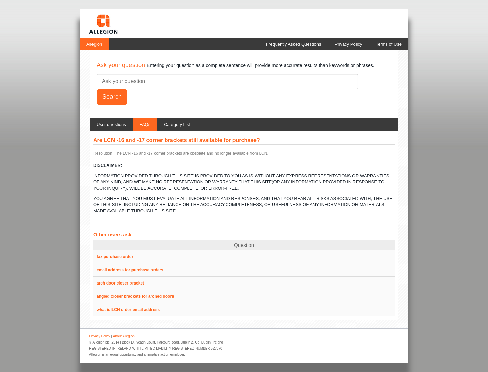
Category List (177, 124)
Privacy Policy (348, 44)
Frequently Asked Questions (293, 44)
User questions (111, 124)
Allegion (94, 44)
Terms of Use (388, 44)
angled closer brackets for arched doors (135, 296)
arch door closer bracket (120, 283)
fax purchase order (115, 256)
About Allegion (124, 336)
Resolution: (103, 153)
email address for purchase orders (130, 270)
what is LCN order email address (128, 309)
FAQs (145, 124)
